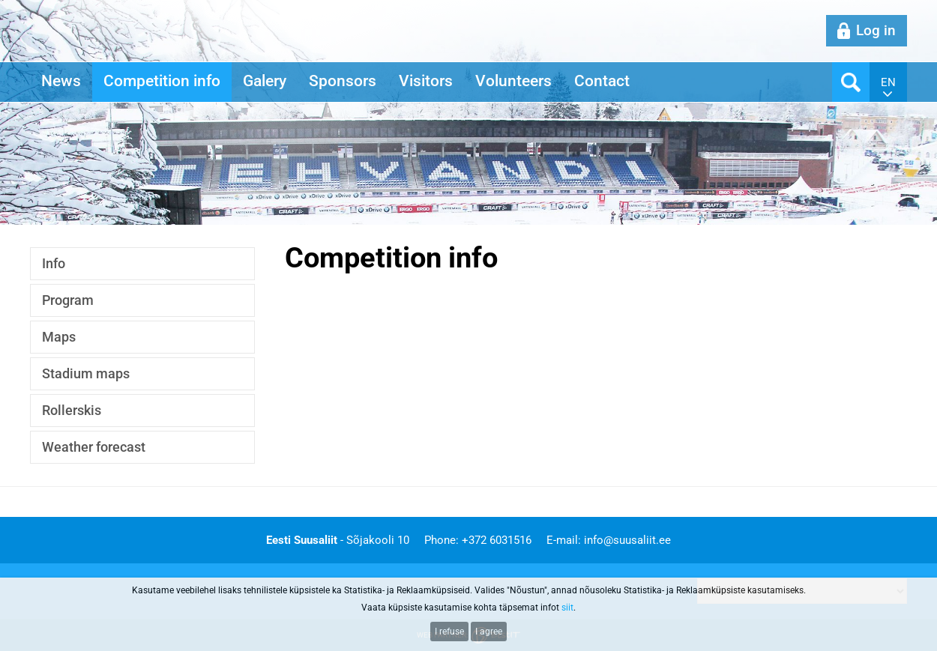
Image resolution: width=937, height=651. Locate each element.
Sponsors (342, 81)
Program (68, 300)
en (888, 82)
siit (567, 607)
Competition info (161, 81)
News (61, 81)
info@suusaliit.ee (627, 540)
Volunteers (513, 81)
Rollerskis (71, 410)
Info (53, 263)
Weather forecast (93, 447)
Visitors (426, 81)
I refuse (449, 631)
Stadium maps (86, 373)
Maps (59, 337)
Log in (876, 30)
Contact (602, 81)
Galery (264, 81)
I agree (488, 631)
